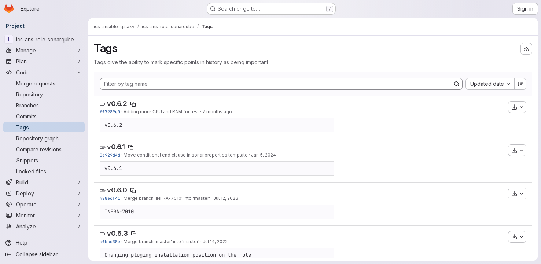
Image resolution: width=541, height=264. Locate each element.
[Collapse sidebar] (44, 254)
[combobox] (489, 84)
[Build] (44, 182)
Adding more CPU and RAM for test (161, 111)
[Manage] (44, 50)
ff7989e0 (110, 111)
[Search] (457, 84)
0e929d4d (110, 155)
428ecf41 (110, 198)
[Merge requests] (44, 83)
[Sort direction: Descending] (520, 84)
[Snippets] (44, 160)
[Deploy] (44, 193)
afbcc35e (110, 241)
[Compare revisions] (44, 149)
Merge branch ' (140, 198)
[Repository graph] (44, 138)
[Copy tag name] (133, 104)
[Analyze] (44, 226)
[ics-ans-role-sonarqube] (44, 39)
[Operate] (44, 204)
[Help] (44, 243)
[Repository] (44, 94)
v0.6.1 (116, 147)
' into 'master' (195, 198)
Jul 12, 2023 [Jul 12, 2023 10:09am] (225, 198)
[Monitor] (44, 215)
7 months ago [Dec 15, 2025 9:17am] (217, 111)
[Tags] (44, 127)
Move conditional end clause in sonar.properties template (186, 155)
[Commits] (44, 116)
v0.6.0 (117, 190)
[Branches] (44, 105)
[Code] (44, 72)
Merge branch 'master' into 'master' (161, 241)
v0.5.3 (117, 233)
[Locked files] (44, 171)
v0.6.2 (117, 103)
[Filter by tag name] (275, 84)
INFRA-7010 (168, 198)
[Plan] (44, 61)
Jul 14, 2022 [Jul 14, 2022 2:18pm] (215, 241)
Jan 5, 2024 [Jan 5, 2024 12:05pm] (263, 155)
